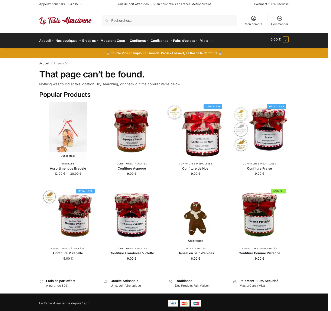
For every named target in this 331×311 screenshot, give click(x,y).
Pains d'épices (196, 246)
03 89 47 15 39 (71, 4)
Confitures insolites (132, 161)
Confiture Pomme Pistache (259, 251)
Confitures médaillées (195, 161)
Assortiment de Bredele (68, 166)
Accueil (44, 61)
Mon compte (253, 20)
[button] (279, 39)
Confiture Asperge (132, 166)
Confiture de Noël (195, 166)
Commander (279, 20)
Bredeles (68, 161)
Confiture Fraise (259, 166)
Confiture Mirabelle (68, 251)
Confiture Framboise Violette (132, 251)
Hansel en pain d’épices (196, 251)
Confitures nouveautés (259, 246)
